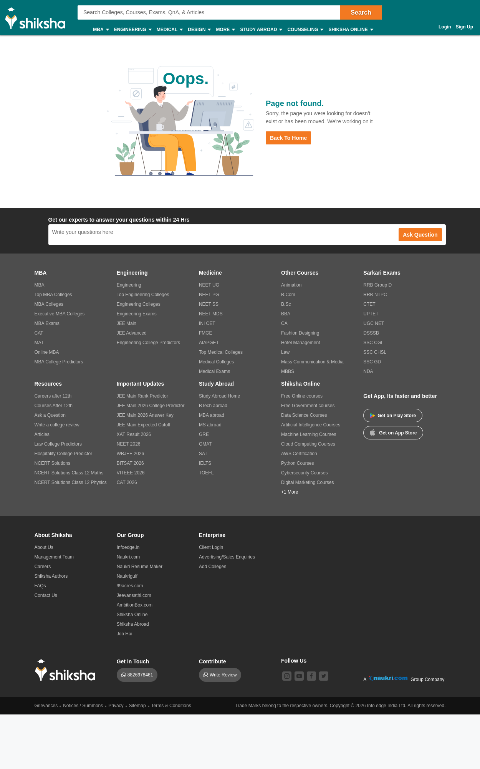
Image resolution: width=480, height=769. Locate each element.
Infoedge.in (128, 547)
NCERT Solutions (53, 463)
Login (445, 27)
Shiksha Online (350, 29)
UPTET (370, 314)
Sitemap (137, 705)
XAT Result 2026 (134, 434)
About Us (44, 547)
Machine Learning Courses (308, 434)
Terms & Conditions (171, 705)
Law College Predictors (58, 444)
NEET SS (208, 304)
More (225, 29)
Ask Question (420, 235)
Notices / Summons (83, 705)
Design (199, 29)
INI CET (207, 323)
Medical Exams (214, 371)
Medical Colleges (216, 362)
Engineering (132, 29)
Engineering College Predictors (148, 342)
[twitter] (324, 676)
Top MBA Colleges (53, 294)
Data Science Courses (304, 415)
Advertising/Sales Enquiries (227, 557)
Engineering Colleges (139, 304)
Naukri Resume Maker (139, 566)
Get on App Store (393, 432)
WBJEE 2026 (130, 453)
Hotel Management (300, 342)
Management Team (54, 557)
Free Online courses (302, 396)
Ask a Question (50, 415)
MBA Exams (47, 323)
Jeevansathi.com (134, 595)
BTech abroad (213, 405)
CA (284, 323)
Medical (169, 29)
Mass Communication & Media (312, 362)
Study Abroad (260, 29)
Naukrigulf (127, 576)
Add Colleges (212, 566)
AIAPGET (209, 342)
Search (361, 12)
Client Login (211, 547)
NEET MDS (211, 314)
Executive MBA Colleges (60, 314)
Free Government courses (307, 405)
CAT (39, 333)
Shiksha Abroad (133, 624)
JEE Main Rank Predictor (142, 396)
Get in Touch (133, 661)
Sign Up (464, 27)
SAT (203, 453)
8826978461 (140, 675)
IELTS (205, 463)
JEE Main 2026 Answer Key (145, 415)
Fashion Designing (300, 333)
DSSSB (371, 333)
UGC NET (373, 323)
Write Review (223, 675)
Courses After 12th (54, 405)
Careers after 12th (53, 396)
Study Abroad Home (219, 396)
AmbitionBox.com (134, 605)
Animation (291, 285)
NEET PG (209, 294)
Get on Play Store (393, 416)
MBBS (287, 371)
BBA (285, 314)
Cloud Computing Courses (308, 444)
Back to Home (288, 138)
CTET (369, 304)
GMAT (205, 444)
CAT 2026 (127, 482)
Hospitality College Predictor (64, 453)
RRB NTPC (375, 294)
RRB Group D (377, 285)
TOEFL (206, 473)
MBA (100, 29)
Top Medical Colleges (221, 352)
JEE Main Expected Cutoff (143, 425)
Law (285, 352)
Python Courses (297, 463)
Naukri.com (128, 557)
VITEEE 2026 (131, 473)
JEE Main (126, 323)
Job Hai (124, 633)
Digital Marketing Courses (307, 482)
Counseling (305, 29)
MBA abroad (211, 415)
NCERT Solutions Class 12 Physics (71, 482)
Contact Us (46, 595)
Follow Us (293, 661)
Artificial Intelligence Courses (310, 425)
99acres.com (130, 585)
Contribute (212, 661)
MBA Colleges (49, 304)
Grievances (46, 705)
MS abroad (210, 425)
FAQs (40, 585)
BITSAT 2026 (130, 463)
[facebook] (311, 676)
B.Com (288, 294)
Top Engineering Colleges (143, 294)
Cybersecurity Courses (304, 473)
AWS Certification (299, 453)
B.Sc (286, 304)
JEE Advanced (132, 333)
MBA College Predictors (59, 362)
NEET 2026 (129, 444)
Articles (42, 434)
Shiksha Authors (51, 576)
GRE (204, 434)
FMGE (205, 333)
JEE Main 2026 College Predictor (151, 405)
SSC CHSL (374, 352)
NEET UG (209, 285)
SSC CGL (373, 342)
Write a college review (57, 425)
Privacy (115, 705)
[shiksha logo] (67, 670)
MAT (39, 342)
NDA (368, 371)
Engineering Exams (137, 314)
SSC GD (372, 362)
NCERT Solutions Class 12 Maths (69, 473)
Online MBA (47, 352)
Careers (43, 566)
